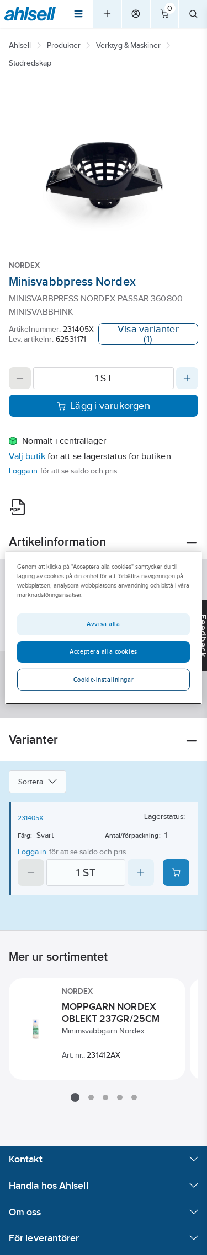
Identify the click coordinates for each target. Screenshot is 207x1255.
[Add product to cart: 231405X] (176, 872)
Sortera (37, 781)
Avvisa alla (103, 624)
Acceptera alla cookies (103, 651)
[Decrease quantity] (20, 378)
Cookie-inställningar (103, 679)
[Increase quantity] (187, 378)
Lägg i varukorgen (103, 405)
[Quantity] (103, 378)
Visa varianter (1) (148, 334)
